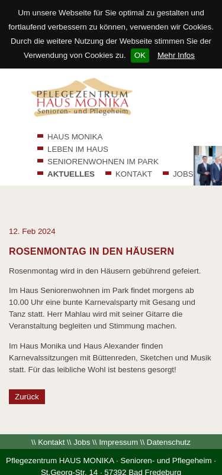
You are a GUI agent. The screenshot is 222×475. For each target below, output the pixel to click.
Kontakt (51, 421)
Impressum (118, 421)
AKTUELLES (71, 174)
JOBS (183, 174)
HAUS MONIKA (74, 136)
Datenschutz (169, 421)
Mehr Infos (176, 55)
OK (140, 55)
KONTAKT (133, 174)
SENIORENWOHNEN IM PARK (103, 161)
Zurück (27, 375)
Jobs (81, 421)
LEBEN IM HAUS (77, 149)
